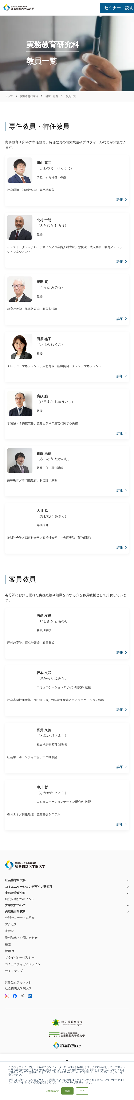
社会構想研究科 (15, 880)
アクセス (11, 924)
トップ (9, 96)
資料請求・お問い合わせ (21, 937)
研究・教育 (52, 96)
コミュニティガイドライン (22, 964)
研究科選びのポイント (20, 899)
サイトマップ (14, 971)
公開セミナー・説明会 (20, 917)
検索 (8, 944)
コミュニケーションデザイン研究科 (28, 886)
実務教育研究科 (29, 96)
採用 (8, 951)
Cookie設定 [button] (52, 1091)
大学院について (15, 905)
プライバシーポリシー (20, 957)
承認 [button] (67, 1090)
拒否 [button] (82, 1090)
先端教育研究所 (15, 911)
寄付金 (9, 931)
